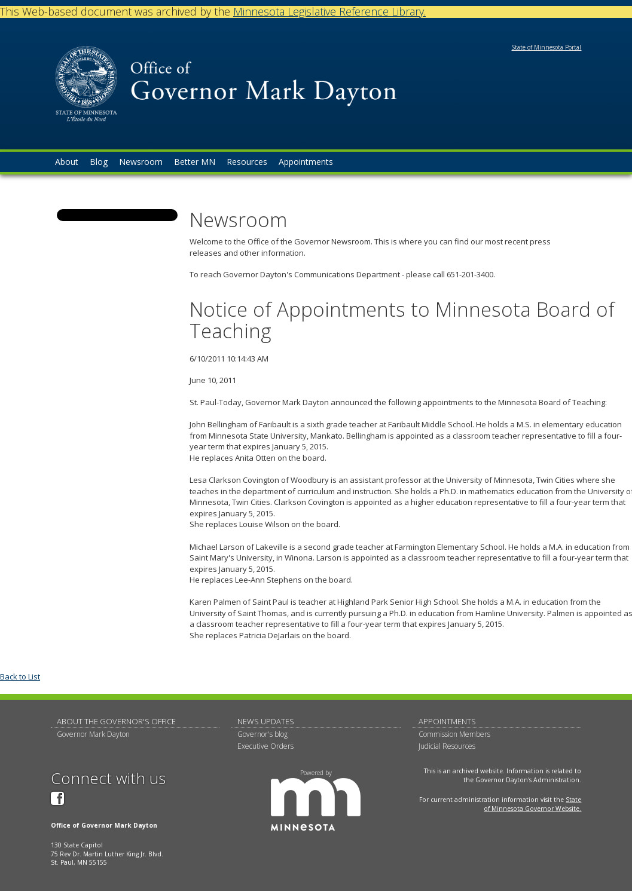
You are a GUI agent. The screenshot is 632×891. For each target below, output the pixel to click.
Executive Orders (265, 746)
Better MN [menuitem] (194, 161)
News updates (265, 721)
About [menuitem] (66, 161)
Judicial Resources (447, 746)
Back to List (20, 676)
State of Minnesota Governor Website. (532, 804)
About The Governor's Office (116, 721)
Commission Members (454, 734)
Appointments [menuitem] (306, 161)
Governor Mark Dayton (93, 734)
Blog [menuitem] (99, 161)
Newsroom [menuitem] (141, 161)
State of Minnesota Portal (546, 47)
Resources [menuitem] (247, 161)
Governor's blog (262, 734)
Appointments (447, 721)
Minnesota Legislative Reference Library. (329, 11)
